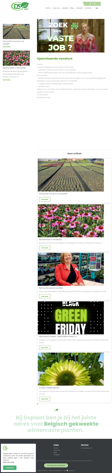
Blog (55, 452)
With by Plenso (69, 470)
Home (48, 8)
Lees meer (44, 199)
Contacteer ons (86, 448)
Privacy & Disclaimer (55, 470)
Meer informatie (8, 462)
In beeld (56, 455)
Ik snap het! (10, 468)
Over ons (57, 450)
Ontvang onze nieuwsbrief (56, 465)
